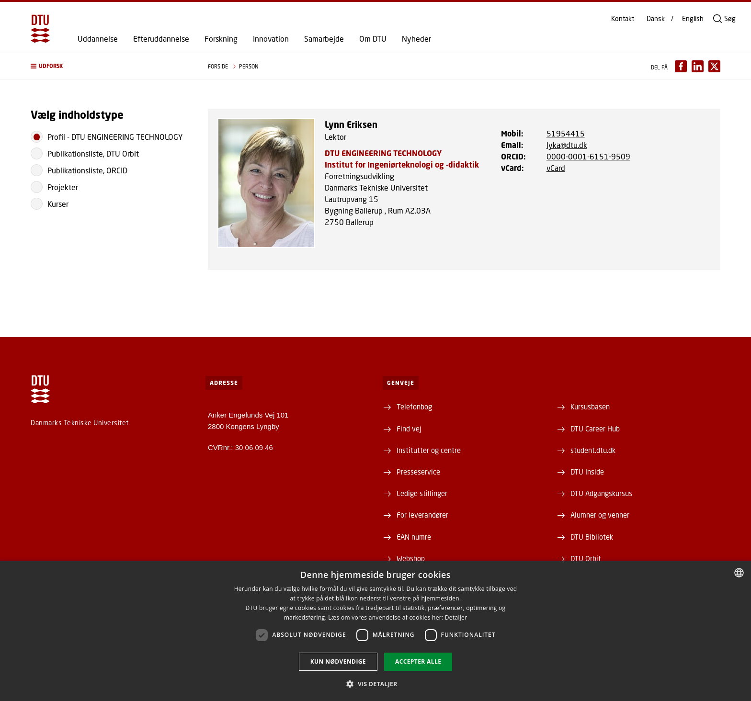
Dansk (656, 18)
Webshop (411, 558)
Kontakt (622, 18)
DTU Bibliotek (591, 536)
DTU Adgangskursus (601, 493)
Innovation (271, 39)
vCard (555, 167)
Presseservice (418, 471)
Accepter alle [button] (418, 661)
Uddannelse (98, 39)
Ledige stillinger (422, 493)
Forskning (221, 39)
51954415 (565, 133)
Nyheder (416, 39)
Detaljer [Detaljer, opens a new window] (456, 617)
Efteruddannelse (161, 39)
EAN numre (414, 536)
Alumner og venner (599, 514)
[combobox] (739, 572)
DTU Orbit (585, 558)
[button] (110, 66)
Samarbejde (324, 39)
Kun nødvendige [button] (338, 661)
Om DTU (373, 39)
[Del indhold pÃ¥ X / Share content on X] (714, 66)
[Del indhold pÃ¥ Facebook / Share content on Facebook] (681, 66)
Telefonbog (414, 406)
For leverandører (422, 514)
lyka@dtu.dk (566, 144)
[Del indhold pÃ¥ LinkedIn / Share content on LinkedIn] (698, 66)
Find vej (409, 428)
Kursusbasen (590, 406)
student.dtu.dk (592, 450)
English (693, 18)
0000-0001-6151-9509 (588, 156)
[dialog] (375, 631)
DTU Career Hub (595, 428)
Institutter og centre (429, 450)
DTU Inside (587, 471)
